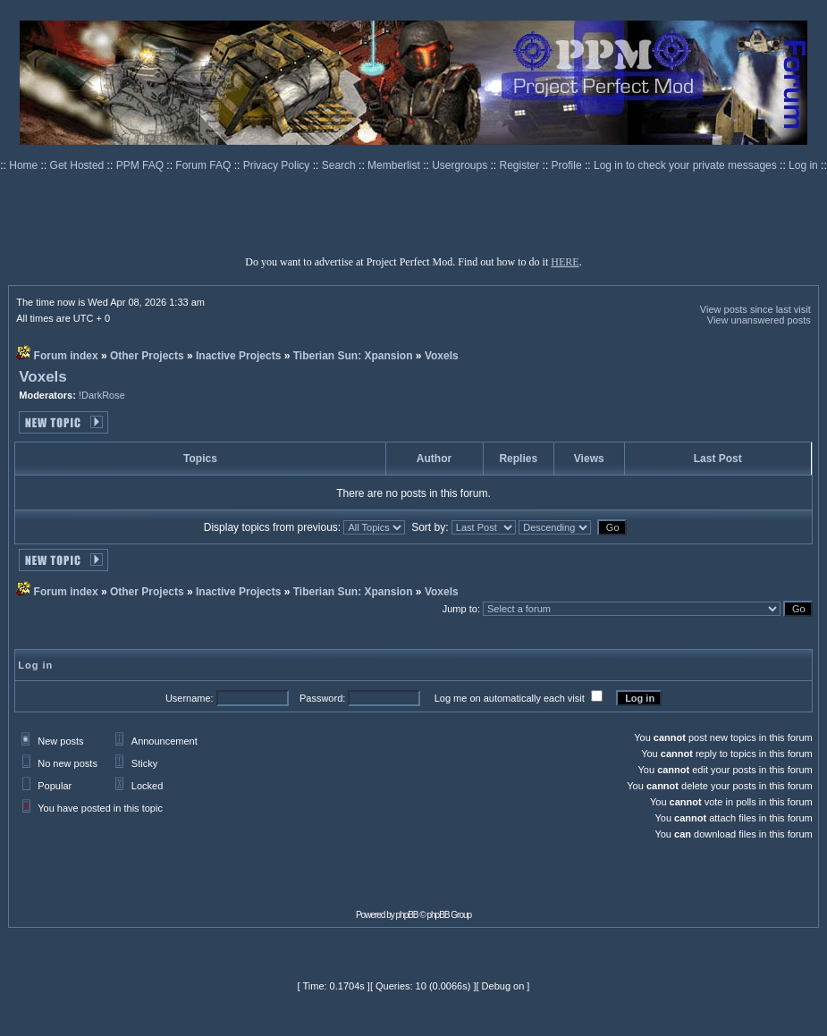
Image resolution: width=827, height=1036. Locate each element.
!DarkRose (102, 395)
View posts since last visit (755, 309)
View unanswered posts (759, 320)
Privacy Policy (278, 165)
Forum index (66, 356)
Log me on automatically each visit (510, 698)
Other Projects (147, 356)
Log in (803, 165)
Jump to (460, 608)
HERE (564, 262)
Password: (322, 698)
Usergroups (461, 165)
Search (340, 165)
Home (24, 165)
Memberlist (395, 165)
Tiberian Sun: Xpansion (353, 356)
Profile (568, 165)
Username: (189, 698)
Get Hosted (78, 165)
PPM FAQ (141, 165)
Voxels (442, 356)
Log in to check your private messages (687, 165)
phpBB (407, 915)
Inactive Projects (238, 356)
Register (521, 165)
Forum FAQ (204, 165)
